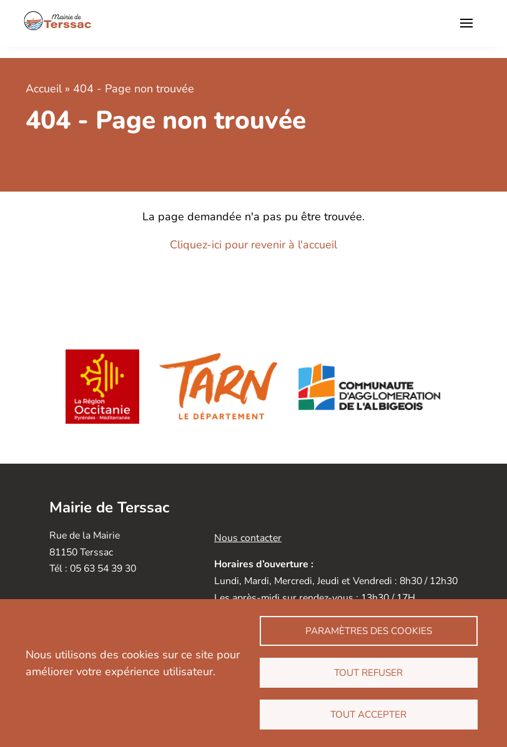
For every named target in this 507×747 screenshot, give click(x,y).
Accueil (44, 88)
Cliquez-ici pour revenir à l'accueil (253, 244)
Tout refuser (368, 672)
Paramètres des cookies (368, 631)
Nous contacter (248, 538)
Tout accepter (368, 714)
